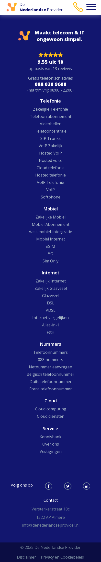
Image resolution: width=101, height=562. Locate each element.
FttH (51, 332)
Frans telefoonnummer (50, 389)
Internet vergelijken (50, 317)
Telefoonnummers (50, 352)
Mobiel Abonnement (50, 224)
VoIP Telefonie (50, 182)
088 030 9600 (51, 84)
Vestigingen (51, 451)
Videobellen (50, 123)
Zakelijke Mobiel (50, 217)
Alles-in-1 (50, 325)
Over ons (50, 444)
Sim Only (50, 261)
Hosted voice (50, 160)
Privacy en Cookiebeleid (62, 557)
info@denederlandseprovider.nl (50, 525)
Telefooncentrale (51, 131)
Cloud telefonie (51, 167)
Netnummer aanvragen (50, 367)
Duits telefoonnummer (51, 381)
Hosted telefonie (50, 175)
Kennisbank (50, 436)
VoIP (50, 189)
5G (50, 253)
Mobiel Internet (50, 239)
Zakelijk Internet (50, 281)
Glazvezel (50, 295)
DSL (50, 303)
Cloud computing (50, 409)
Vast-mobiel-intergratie (50, 231)
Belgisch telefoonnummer (50, 374)
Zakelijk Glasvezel (50, 288)
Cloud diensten (50, 416)
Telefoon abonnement (50, 116)
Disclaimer (26, 557)
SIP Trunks (50, 138)
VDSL (51, 310)
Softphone (50, 197)
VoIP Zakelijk (50, 145)
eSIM (50, 246)
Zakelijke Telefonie (50, 109)
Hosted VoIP (50, 153)
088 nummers (50, 359)
